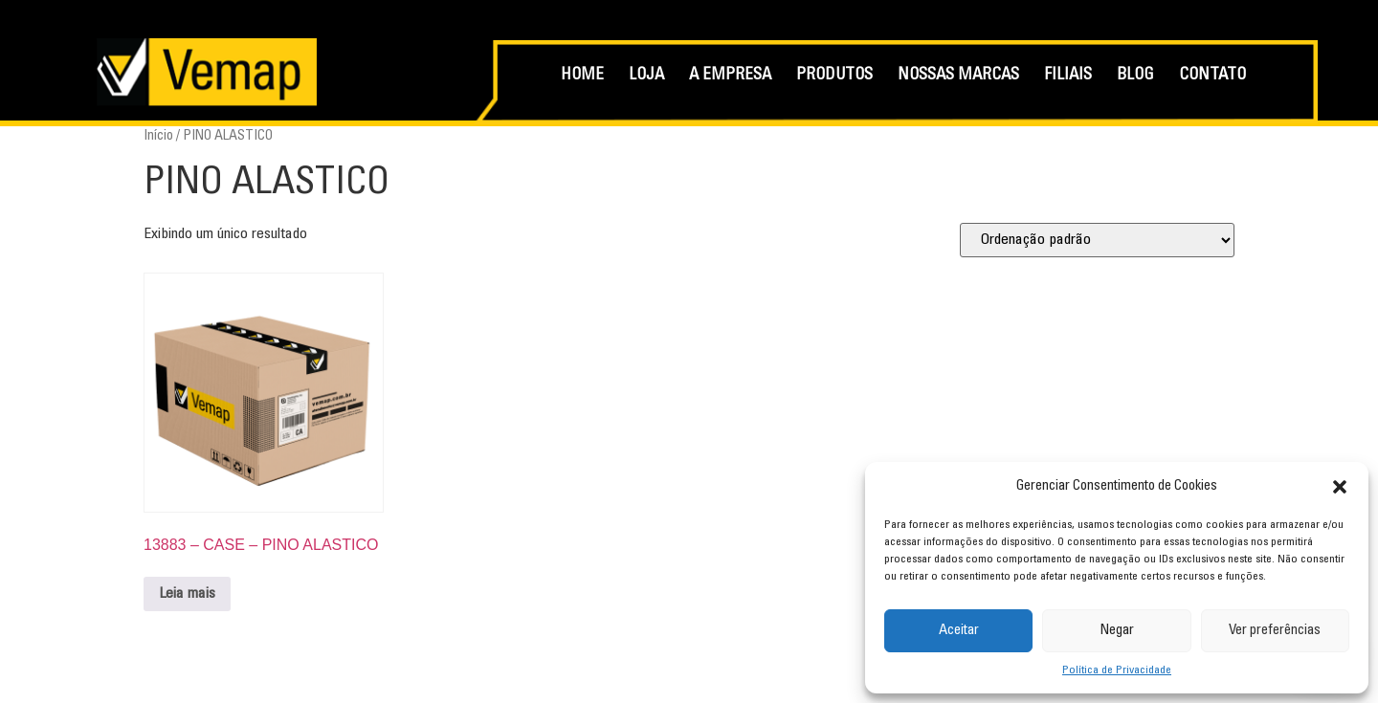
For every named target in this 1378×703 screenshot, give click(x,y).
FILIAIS (1068, 76)
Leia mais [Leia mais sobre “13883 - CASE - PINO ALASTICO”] (187, 594)
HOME (582, 76)
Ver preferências (1275, 631)
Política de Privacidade (1116, 670)
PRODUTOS (834, 76)
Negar (1117, 631)
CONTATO (1212, 76)
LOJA (646, 76)
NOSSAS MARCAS (958, 76)
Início (158, 136)
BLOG (1135, 76)
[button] (1339, 486)
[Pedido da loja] (1097, 240)
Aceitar (959, 631)
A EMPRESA (730, 76)
